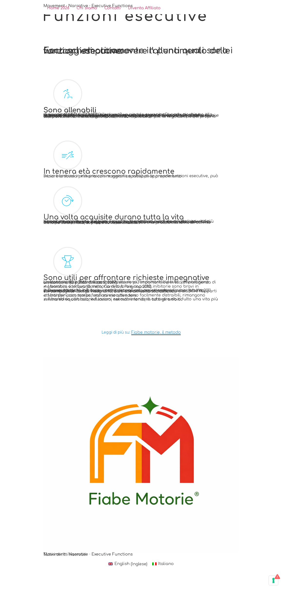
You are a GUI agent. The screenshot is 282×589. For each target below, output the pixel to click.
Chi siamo (87, 8)
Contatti (112, 8)
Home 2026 (58, 8)
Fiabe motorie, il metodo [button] (156, 332)
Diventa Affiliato (144, 8)
